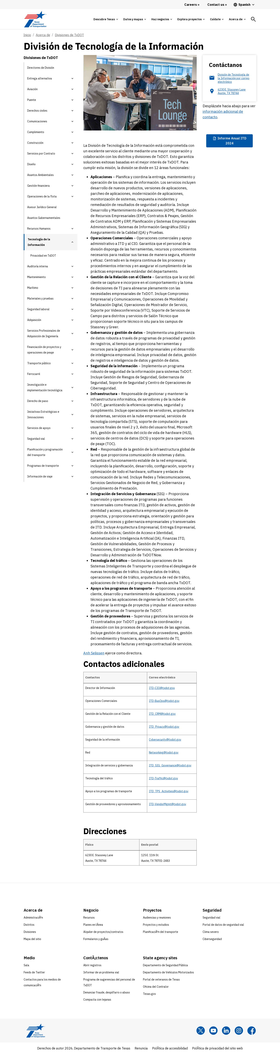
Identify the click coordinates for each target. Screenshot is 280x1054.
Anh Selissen (93, 653)
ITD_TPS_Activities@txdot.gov (168, 791)
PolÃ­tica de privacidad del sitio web (217, 1048)
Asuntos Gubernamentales (43, 218)
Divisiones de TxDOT (69, 35)
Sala (26, 965)
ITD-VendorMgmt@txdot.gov (167, 804)
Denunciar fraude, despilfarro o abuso (106, 992)
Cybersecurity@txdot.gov (165, 739)
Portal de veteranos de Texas (161, 979)
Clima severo (211, 932)
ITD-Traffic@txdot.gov (163, 778)
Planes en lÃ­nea (93, 924)
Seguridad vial (211, 917)
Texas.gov (149, 994)
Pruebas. (156, 232)
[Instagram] (239, 1030)
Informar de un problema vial (101, 972)
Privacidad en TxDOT (43, 255)
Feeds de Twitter (34, 972)
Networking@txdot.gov (163, 752)
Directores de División (40, 68)
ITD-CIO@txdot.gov (162, 688)
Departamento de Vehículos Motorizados (168, 972)
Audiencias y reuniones (157, 917)
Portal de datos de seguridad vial (223, 924)
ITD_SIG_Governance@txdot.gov (170, 765)
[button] (72, 78)
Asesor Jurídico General (42, 207)
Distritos (29, 924)
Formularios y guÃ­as (95, 939)
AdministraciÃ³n (33, 917)
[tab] (106, 19)
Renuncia (141, 1048)
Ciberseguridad (212, 939)
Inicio (27, 35)
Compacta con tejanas (97, 999)
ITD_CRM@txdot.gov (162, 714)
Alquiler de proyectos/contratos (103, 932)
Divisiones (30, 932)
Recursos (89, 917)
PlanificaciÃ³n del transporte (160, 932)
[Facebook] (251, 1030)
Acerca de (43, 35)
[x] (200, 1030)
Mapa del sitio (32, 939)
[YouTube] (213, 1030)
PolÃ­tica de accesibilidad (170, 1048)
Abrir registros (92, 965)
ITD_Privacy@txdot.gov (164, 726)
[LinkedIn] (226, 1030)
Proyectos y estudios (156, 924)
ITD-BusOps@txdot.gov (164, 701)
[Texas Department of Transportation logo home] (35, 19)
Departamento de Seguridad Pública (165, 965)
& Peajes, (173, 216)
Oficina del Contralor (156, 986)
